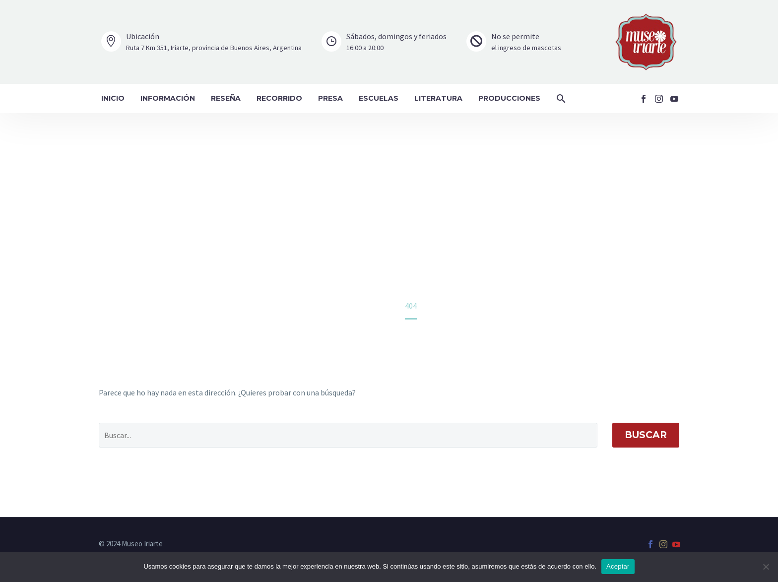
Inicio (113, 98)
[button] (561, 98)
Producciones (509, 98)
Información (167, 98)
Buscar (646, 435)
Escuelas (378, 98)
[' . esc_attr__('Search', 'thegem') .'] (348, 435)
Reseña (226, 98)
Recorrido (279, 98)
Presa (330, 98)
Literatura (438, 98)
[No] (766, 567)
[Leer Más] (201, 42)
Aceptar (618, 566)
